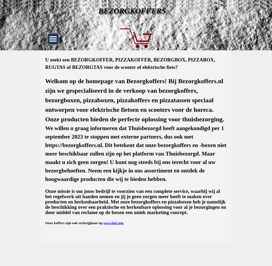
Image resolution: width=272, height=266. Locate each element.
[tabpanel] (136, 141)
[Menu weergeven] (53, 39)
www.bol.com (113, 223)
